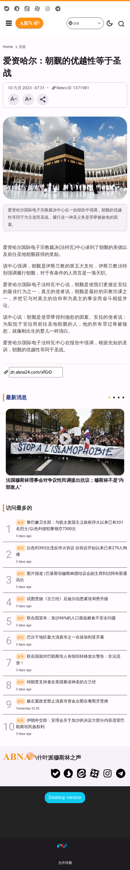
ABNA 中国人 (41, 23)
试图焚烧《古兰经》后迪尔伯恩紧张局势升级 (62, 599)
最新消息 (16, 397)
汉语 (73, 23)
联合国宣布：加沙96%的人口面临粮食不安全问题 (66, 618)
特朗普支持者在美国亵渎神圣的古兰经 (56, 682)
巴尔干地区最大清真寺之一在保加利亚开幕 (60, 638)
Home (8, 47)
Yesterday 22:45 (27, 708)
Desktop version (65, 797)
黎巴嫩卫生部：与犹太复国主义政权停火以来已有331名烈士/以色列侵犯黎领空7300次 (69, 525)
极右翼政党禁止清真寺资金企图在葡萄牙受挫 (62, 702)
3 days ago (23, 536)
